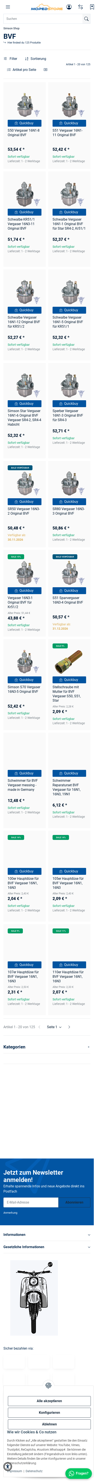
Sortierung (38, 59)
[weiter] (69, 1027)
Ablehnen (49, 1424)
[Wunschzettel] (92, 6)
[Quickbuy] (24, 123)
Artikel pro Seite (24, 70)
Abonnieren (74, 1202)
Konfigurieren (49, 1413)
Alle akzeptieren (49, 1401)
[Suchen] (86, 18)
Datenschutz (34, 1471)
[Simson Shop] (47, 7)
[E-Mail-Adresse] (31, 1202)
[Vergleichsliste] (80, 6)
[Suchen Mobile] (47, 18)
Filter (10, 59)
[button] (8, 6)
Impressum (14, 1471)
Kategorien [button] (14, 1047)
